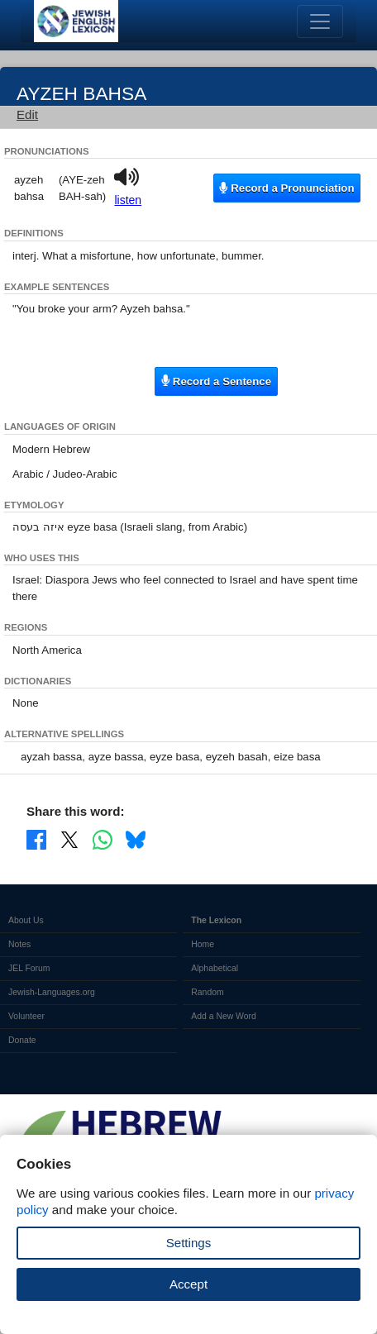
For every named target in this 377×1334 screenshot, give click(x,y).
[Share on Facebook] (36, 839)
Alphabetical (214, 968)
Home (202, 944)
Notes (19, 944)
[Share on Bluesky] (136, 839)
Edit (27, 114)
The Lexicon (216, 920)
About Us (26, 920)
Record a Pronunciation (286, 188)
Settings (189, 1243)
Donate (22, 1040)
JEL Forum (29, 968)
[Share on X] (69, 839)
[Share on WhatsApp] (102, 839)
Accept (188, 1284)
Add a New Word (223, 1016)
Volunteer (26, 1016)
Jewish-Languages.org (51, 992)
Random (207, 992)
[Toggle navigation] (320, 21)
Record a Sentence (216, 380)
